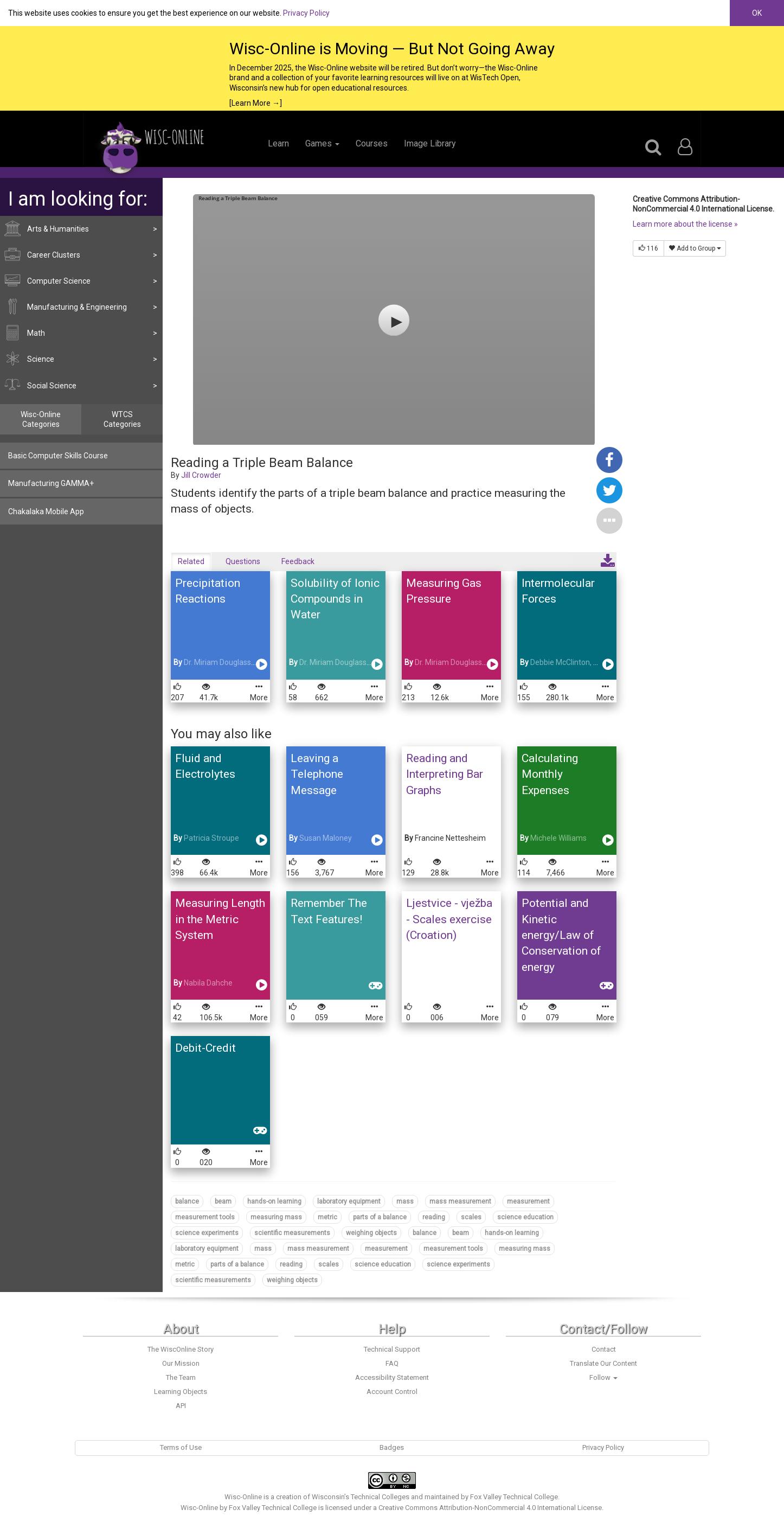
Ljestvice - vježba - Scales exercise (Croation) (449, 919)
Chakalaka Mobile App (46, 511)
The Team (181, 1377)
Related (191, 561)
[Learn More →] (255, 103)
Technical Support (392, 1349)
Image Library (430, 143)
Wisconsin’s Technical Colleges (360, 1497)
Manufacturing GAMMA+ (51, 483)
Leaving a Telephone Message (317, 774)
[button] (609, 520)
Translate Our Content (603, 1363)
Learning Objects (180, 1391)
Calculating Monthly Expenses (550, 774)
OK (757, 13)
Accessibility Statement (392, 1377)
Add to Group (695, 248)
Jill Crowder (201, 475)
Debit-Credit (205, 1047)
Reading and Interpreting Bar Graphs (444, 774)
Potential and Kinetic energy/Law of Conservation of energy (561, 935)
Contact (604, 1349)
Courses (372, 143)
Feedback (297, 561)
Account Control (392, 1391)
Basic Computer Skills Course (58, 455)
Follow (603, 1377)
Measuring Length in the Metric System (220, 919)
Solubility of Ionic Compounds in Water (335, 599)
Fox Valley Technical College (514, 1497)
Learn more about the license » (685, 224)
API (181, 1406)
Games (322, 143)
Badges (392, 1447)
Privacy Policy (306, 13)
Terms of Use (181, 1447)
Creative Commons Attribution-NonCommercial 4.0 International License (490, 1508)
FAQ (392, 1363)
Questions (243, 561)
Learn (278, 143)
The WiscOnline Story (180, 1349)
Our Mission (181, 1363)
